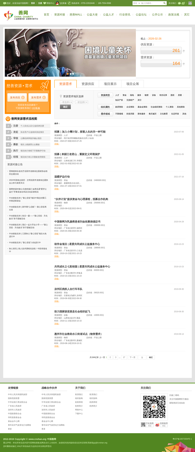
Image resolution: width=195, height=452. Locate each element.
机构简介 (79, 406)
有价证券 (163, 95)
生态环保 (175, 114)
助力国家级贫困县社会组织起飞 (72, 311)
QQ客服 (60, 3)
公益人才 (108, 14)
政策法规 (173, 14)
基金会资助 (142, 107)
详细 (56, 144)
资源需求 (65, 84)
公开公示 (157, 14)
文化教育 (164, 114)
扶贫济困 (130, 114)
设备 (154, 95)
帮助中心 (48, 3)
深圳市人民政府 (14, 410)
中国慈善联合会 (14, 413)
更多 (10, 429)
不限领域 (119, 114)
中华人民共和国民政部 (17, 394)
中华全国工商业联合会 (17, 402)
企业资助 (130, 107)
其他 (184, 114)
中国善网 (51, 439)
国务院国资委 (14, 398)
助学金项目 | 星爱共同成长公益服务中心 (77, 244)
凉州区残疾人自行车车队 (68, 289)
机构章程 (79, 402)
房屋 (180, 95)
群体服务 (141, 114)
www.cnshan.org (37, 439)
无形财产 (130, 100)
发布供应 (15, 97)
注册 (40, 3)
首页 (46, 14)
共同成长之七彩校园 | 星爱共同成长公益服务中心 (82, 266)
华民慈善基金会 (14, 417)
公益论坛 (141, 14)
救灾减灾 (152, 114)
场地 (132, 95)
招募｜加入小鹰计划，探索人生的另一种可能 (79, 131)
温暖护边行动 (62, 176)
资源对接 (59, 14)
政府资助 (119, 107)
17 (124, 357)
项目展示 (110, 84)
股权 (172, 95)
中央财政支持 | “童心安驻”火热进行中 (25, 242)
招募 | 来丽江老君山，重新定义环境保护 (77, 154)
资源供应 (88, 84)
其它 (187, 14)
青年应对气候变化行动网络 (19, 425)
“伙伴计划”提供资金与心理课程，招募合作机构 (81, 199)
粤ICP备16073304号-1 (182, 439)
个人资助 (169, 107)
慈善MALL (76, 14)
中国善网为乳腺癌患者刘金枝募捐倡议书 (77, 221)
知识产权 (119, 100)
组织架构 (79, 398)
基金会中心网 (14, 421)
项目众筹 (132, 84)
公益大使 (92, 14)
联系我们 (79, 394)
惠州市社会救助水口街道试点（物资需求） (78, 334)
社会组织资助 (156, 107)
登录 (33, 3)
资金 (124, 95)
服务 (139, 95)
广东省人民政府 (14, 406)
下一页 (132, 357)
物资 (146, 95)
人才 (117, 95)
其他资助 (181, 107)
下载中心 (79, 413)
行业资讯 (124, 14)
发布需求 (36, 97)
